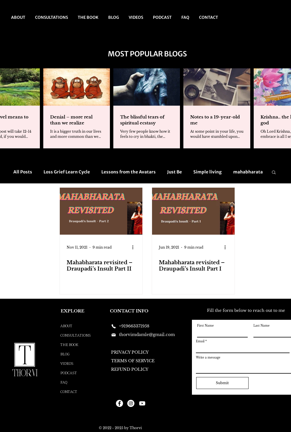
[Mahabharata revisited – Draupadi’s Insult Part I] (193, 211)
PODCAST (68, 373)
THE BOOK (69, 345)
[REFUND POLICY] (132, 369)
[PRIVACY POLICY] (131, 352)
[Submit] (222, 383)
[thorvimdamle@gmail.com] (145, 335)
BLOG (64, 354)
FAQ (63, 382)
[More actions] (134, 247)
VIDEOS (66, 364)
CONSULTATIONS (75, 335)
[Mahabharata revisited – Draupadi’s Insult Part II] (101, 211)
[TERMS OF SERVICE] (134, 361)
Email (200, 341)
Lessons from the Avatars (128, 172)
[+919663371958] (131, 326)
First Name (205, 325)
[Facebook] (119, 403)
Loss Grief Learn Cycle (67, 172)
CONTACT (68, 392)
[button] (273, 173)
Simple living (207, 172)
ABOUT (66, 326)
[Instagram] (130, 403)
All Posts (22, 172)
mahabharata (248, 172)
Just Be (174, 172)
